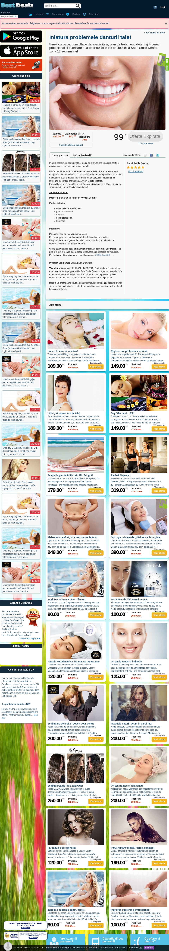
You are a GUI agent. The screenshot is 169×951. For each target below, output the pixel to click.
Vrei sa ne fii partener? (68, 940)
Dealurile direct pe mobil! (112, 940)
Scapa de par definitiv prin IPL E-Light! (70, 475)
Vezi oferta (96, 366)
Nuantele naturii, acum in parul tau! (131, 723)
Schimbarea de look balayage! (65, 785)
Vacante (39, 14)
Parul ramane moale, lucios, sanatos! (132, 847)
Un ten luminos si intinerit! (126, 661)
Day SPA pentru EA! (122, 413)
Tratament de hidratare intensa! (129, 599)
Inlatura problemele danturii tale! (90, 37)
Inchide (166, 24)
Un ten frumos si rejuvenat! (127, 785)
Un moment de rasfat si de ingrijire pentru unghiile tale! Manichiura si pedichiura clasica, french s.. (18, 245)
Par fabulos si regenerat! (62, 847)
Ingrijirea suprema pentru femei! (66, 599)
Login (163, 7)
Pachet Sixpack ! (120, 475)
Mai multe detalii (82, 155)
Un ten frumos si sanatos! (63, 351)
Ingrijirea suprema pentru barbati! (130, 909)
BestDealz (17, 5)
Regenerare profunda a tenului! (129, 351)
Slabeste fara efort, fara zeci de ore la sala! (72, 537)
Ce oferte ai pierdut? (152, 940)
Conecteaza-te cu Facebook (155, 7)
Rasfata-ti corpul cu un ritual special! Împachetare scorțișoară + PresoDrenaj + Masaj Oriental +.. (20, 108)
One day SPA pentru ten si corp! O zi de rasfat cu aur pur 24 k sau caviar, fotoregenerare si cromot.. (19, 313)
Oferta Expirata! (146, 136)
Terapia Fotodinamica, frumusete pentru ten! (74, 661)
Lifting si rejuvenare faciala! (64, 413)
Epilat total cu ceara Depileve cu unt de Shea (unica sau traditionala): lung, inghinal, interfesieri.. (21, 142)
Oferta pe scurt (60, 155)
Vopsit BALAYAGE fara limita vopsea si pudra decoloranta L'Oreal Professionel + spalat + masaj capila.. (21, 176)
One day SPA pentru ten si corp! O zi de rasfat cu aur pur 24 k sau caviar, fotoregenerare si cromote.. (19, 554)
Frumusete (58, 14)
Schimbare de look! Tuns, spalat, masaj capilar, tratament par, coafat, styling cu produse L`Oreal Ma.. (19, 485)
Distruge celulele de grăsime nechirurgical (136, 537)
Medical (76, 14)
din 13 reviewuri (135, 171)
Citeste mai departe (28, 638)
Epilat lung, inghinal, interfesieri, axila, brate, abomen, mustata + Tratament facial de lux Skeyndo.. (20, 279)
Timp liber (94, 14)
